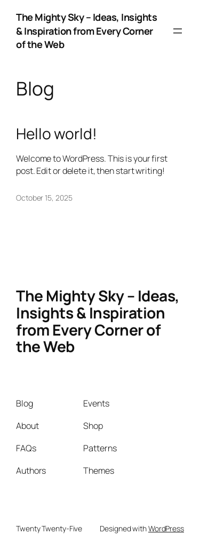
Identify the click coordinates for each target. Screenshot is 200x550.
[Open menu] (177, 31)
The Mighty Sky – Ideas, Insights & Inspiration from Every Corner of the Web (86, 31)
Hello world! (56, 133)
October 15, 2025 (44, 198)
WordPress (166, 528)
